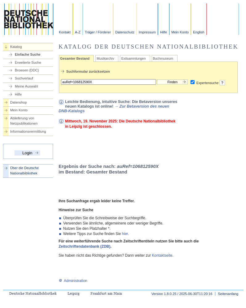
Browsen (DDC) (27, 70)
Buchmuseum (163, 58)
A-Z (77, 32)
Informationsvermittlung (28, 131)
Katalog (16, 47)
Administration (73, 281)
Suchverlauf (24, 78)
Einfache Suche (27, 54)
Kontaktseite (162, 255)
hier (125, 234)
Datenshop (18, 102)
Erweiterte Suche (28, 62)
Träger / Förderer (98, 32)
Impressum (147, 32)
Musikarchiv (105, 58)
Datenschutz (124, 32)
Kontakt (65, 32)
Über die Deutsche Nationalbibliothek (24, 170)
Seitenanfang (228, 294)
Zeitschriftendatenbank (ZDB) (84, 246)
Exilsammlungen (133, 58)
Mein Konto (180, 32)
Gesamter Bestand (74, 58)
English (198, 32)
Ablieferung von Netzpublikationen (24, 120)
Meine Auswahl (26, 86)
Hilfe (163, 32)
